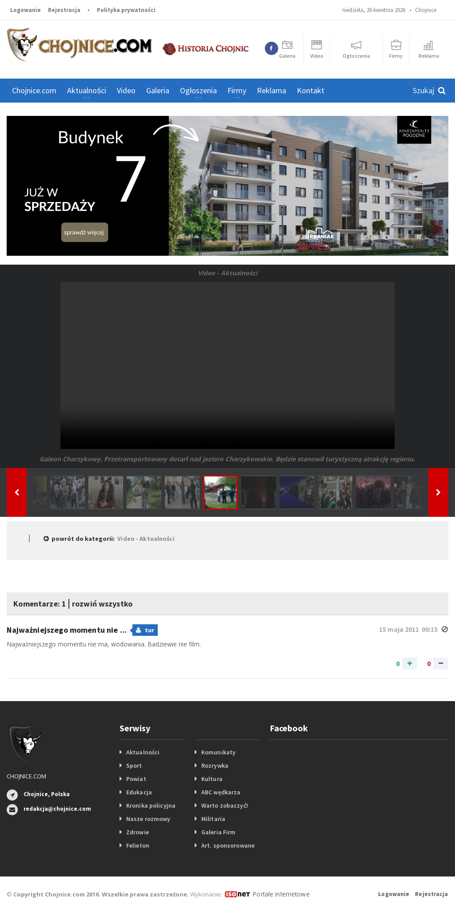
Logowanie (25, 10)
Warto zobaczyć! (224, 805)
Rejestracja (64, 10)
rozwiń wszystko (119, 603)
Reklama (271, 90)
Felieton (137, 845)
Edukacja (139, 792)
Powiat (136, 779)
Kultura (211, 779)
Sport (134, 765)
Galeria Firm (218, 832)
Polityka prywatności (126, 10)
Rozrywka (214, 765)
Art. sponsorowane (227, 845)
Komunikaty (218, 752)
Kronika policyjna (150, 805)
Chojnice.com (34, 90)
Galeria (157, 90)
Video (126, 90)
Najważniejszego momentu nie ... (66, 630)
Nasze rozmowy (148, 819)
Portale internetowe (280, 894)
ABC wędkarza (220, 792)
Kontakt (310, 90)
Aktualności (142, 752)
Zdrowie (137, 832)
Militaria (213, 819)
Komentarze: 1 (45, 603)
